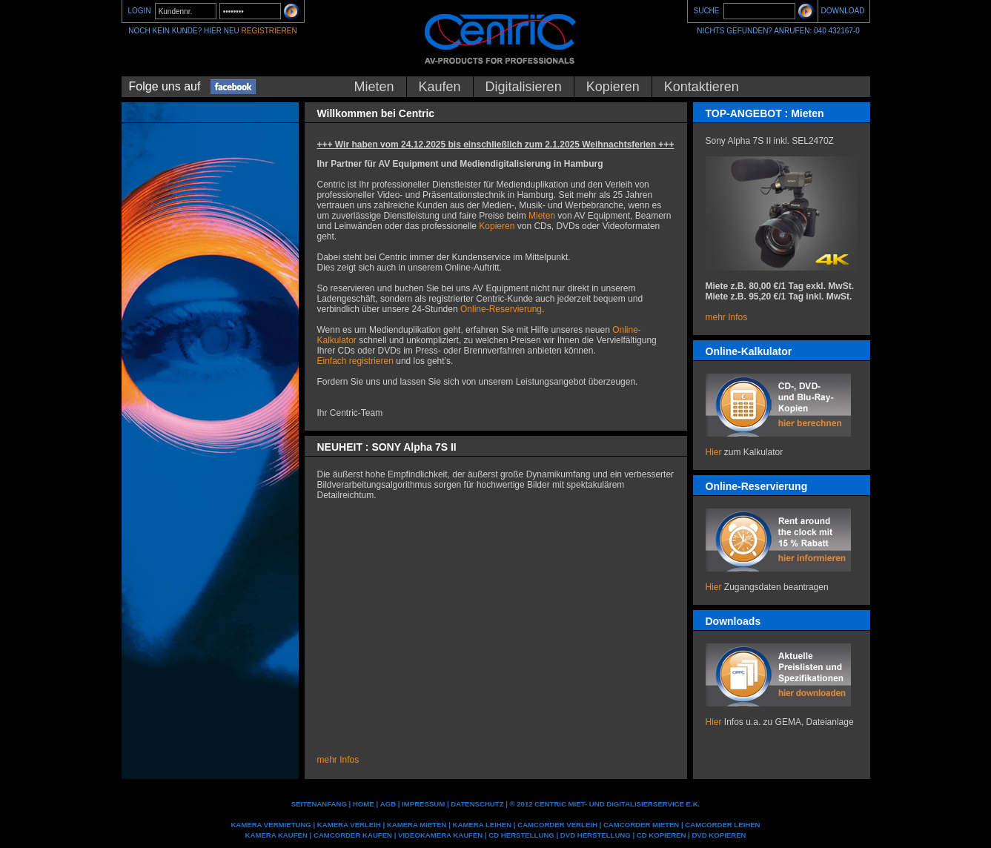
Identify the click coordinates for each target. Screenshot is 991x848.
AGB (388, 804)
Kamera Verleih (349, 825)
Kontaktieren (701, 86)
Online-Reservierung (501, 309)
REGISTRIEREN (269, 31)
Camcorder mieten (641, 825)
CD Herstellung (521, 835)
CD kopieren (661, 835)
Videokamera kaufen (440, 835)
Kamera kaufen (276, 835)
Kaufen (440, 86)
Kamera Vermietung (271, 825)
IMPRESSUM (423, 804)
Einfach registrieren (355, 361)
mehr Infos (727, 317)
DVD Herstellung (595, 835)
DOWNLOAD (843, 11)
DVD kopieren (719, 835)
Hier (714, 452)
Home (363, 804)
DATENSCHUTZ (477, 804)
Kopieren (613, 86)
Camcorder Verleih (557, 825)
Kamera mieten (417, 825)
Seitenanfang (319, 804)
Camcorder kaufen (353, 835)
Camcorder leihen (722, 825)
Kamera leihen (482, 825)
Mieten (374, 86)
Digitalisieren (523, 86)
